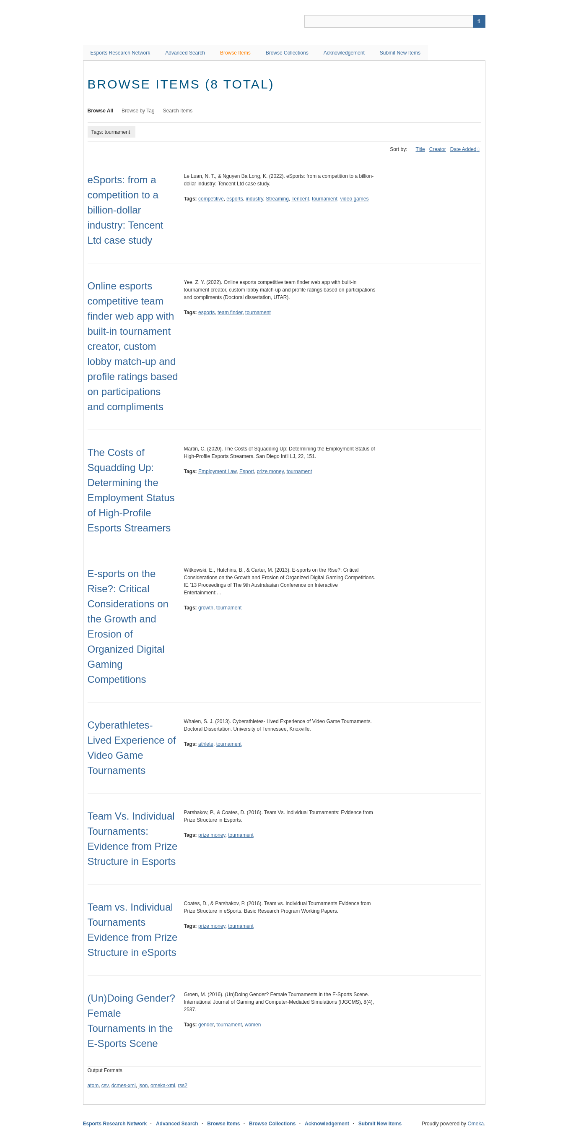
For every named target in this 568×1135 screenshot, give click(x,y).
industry (254, 199)
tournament (324, 199)
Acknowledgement (344, 53)
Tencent (300, 199)
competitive (211, 199)
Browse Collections (287, 53)
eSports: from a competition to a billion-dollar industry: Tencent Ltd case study (125, 210)
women (253, 1025)
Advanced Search (185, 53)
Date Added (463, 149)
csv (105, 1085)
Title (420, 149)
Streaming (277, 199)
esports (234, 199)
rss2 (182, 1085)
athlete (205, 744)
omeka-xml (162, 1085)
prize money (270, 471)
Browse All (101, 111)
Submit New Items (400, 53)
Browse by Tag (138, 111)
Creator (437, 149)
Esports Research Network (120, 53)
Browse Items (235, 53)
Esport (246, 471)
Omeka (475, 1124)
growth (205, 608)
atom (93, 1085)
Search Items (178, 111)
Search (479, 21)
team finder (230, 312)
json (143, 1085)
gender (206, 1025)
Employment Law (217, 471)
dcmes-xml (124, 1085)
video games (354, 199)
